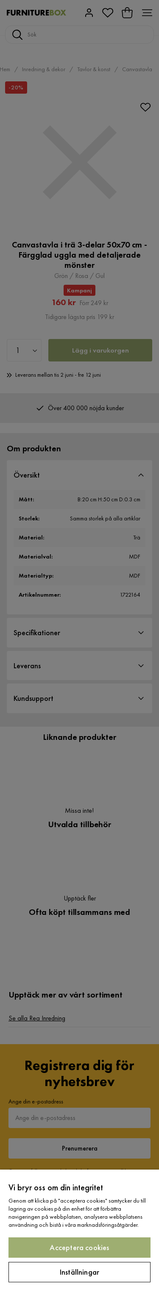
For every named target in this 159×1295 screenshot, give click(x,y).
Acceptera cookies (79, 1247)
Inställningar (79, 1272)
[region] (79, 1232)
